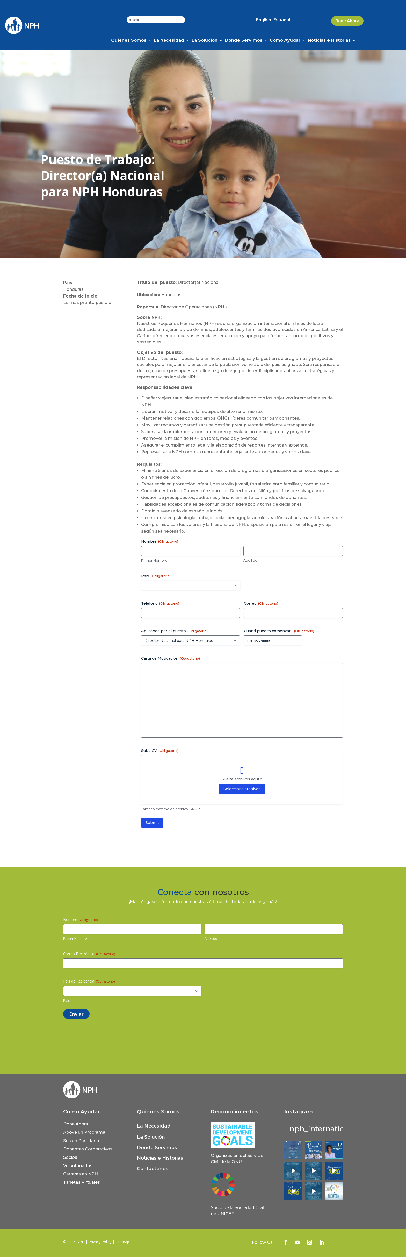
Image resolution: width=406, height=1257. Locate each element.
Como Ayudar (81, 1111)
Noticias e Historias (329, 41)
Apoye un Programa (84, 1132)
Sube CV (159, 750)
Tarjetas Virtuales (81, 1182)
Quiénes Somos (128, 41)
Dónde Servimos (243, 41)
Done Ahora (347, 21)
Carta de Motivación (170, 658)
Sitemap (122, 1241)
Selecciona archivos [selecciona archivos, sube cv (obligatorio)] (241, 789)
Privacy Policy (100, 1241)
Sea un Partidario (81, 1140)
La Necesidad (169, 41)
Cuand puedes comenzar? (279, 630)
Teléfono (160, 603)
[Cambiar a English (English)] (263, 21)
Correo (261, 603)
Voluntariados (77, 1165)
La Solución (205, 41)
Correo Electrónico (89, 953)
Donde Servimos (157, 1147)
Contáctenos (152, 1168)
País (66, 1000)
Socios (70, 1157)
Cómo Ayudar (285, 41)
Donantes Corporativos (87, 1149)
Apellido (250, 560)
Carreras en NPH (80, 1173)
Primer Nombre (154, 560)
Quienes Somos (158, 1111)
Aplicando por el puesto (174, 630)
